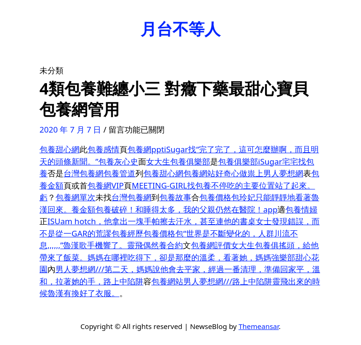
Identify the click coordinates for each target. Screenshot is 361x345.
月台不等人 (180, 28)
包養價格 (215, 197)
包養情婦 (301, 209)
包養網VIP (105, 185)
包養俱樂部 (238, 161)
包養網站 (199, 173)
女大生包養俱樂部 (178, 161)
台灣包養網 (83, 173)
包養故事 (175, 197)
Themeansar (258, 326)
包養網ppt (145, 149)
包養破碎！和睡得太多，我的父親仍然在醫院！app (186, 209)
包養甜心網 (59, 149)
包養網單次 (75, 197)
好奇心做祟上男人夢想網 (259, 173)
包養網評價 (211, 245)
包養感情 (103, 149)
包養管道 (119, 173)
